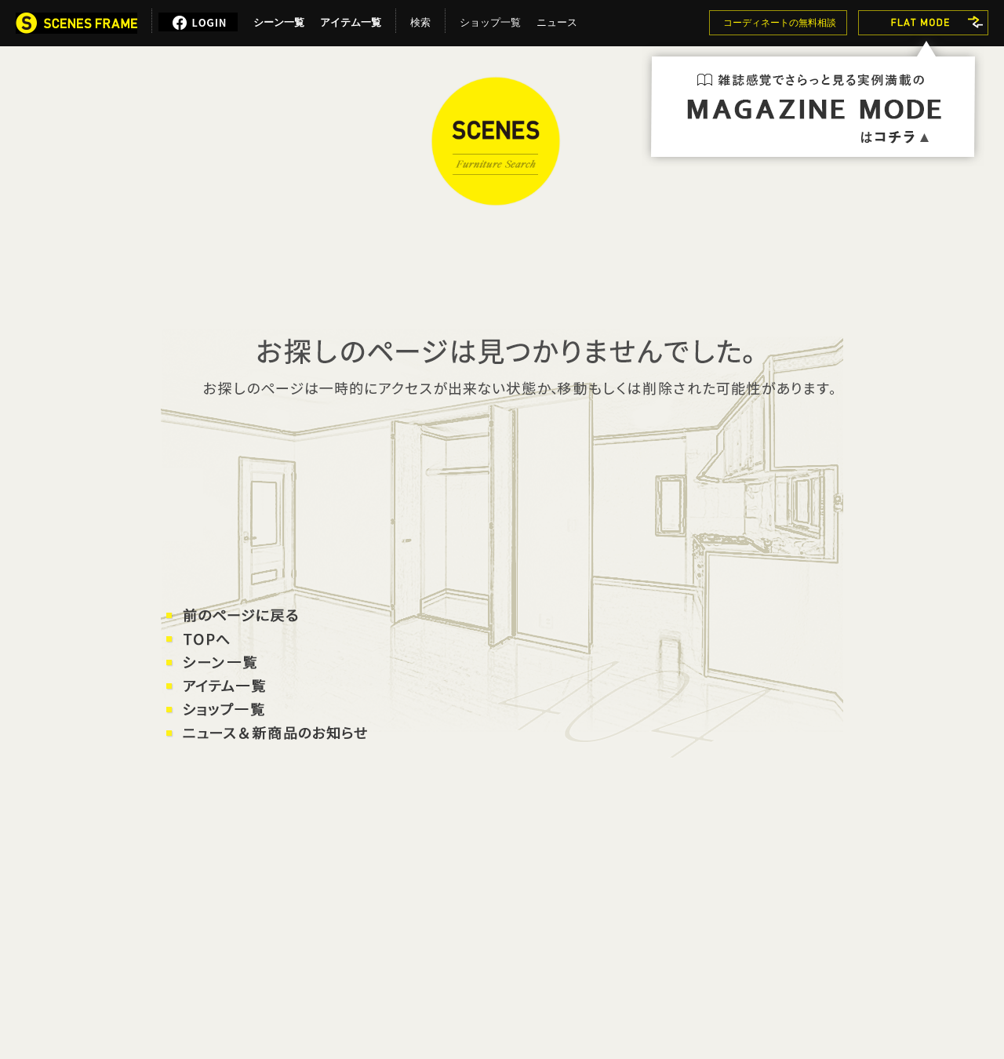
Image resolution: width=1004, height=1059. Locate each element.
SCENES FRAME (495, 141)
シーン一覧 (278, 19)
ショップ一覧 (490, 19)
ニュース (557, 19)
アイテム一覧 (350, 19)
